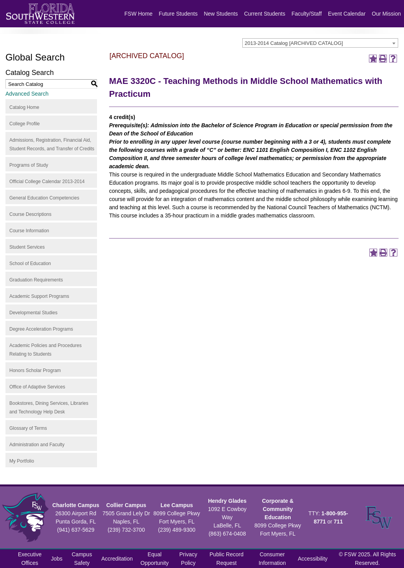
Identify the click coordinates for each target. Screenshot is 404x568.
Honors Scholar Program (35, 370)
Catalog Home (24, 107)
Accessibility (313, 559)
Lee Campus (177, 505)
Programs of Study (28, 165)
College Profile (24, 123)
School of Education (30, 263)
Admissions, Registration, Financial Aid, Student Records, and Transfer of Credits (51, 144)
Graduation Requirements (36, 280)
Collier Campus (126, 505)
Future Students (178, 14)
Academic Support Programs (39, 296)
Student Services (27, 247)
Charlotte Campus (75, 505)
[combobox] (320, 43)
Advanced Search (27, 94)
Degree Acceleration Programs (41, 329)
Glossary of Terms (28, 428)
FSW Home (138, 14)
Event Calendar (347, 14)
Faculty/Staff (306, 14)
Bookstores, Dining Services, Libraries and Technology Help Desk (48, 408)
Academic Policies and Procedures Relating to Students (45, 350)
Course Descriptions (30, 214)
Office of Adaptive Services (37, 387)
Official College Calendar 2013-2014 (47, 181)
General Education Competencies (44, 198)
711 (338, 521)
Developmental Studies (33, 312)
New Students (221, 14)
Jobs (57, 559)
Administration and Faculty (36, 444)
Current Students (264, 14)
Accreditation (117, 559)
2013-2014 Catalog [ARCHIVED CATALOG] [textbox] (294, 43)
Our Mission (386, 14)
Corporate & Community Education (277, 509)
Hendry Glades (227, 501)
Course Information (29, 230)
